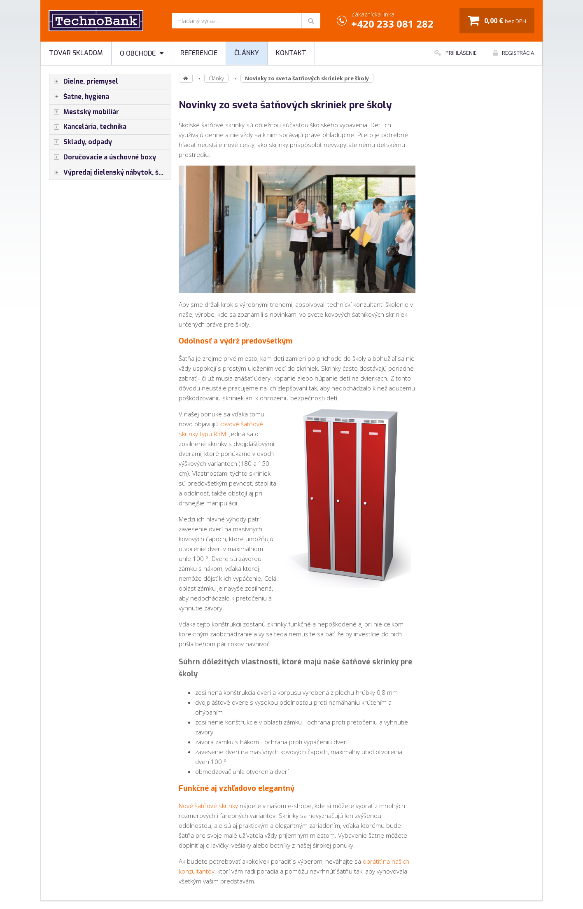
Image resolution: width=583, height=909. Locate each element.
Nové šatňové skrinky (208, 806)
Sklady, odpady (80, 142)
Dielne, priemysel (83, 81)
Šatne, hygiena (79, 96)
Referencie (198, 53)
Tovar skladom (76, 53)
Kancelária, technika (87, 126)
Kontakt (291, 53)
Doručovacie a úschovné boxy (102, 157)
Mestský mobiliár (84, 112)
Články (246, 53)
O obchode (141, 53)
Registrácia (513, 52)
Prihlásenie (455, 52)
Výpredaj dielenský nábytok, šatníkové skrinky (109, 172)
